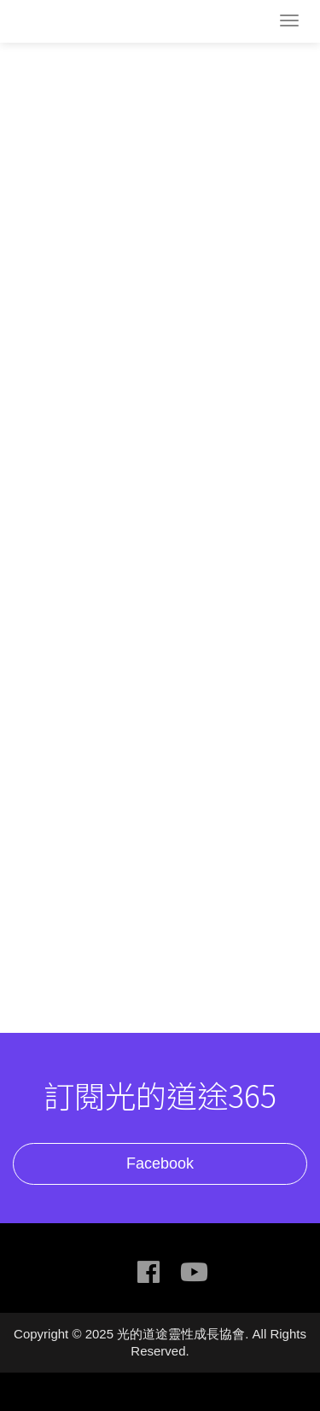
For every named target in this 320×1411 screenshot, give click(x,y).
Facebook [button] (160, 1163)
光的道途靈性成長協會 (81, 23)
